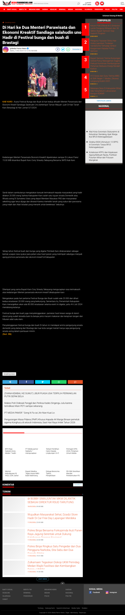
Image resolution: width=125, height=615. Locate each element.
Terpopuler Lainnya (104, 110)
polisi (120, 9)
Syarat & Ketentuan (63, 608)
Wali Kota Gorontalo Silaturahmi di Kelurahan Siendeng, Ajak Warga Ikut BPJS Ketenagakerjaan (104, 144)
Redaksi (87, 608)
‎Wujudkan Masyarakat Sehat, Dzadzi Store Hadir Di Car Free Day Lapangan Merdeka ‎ (54, 519)
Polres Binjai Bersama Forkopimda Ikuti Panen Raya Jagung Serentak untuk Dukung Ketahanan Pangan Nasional (52, 537)
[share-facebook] (58, 49)
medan (79, 9)
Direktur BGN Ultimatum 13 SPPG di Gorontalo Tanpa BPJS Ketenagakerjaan (103, 154)
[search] (57, 3)
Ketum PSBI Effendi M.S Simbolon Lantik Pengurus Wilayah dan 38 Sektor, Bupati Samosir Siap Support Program (107, 30)
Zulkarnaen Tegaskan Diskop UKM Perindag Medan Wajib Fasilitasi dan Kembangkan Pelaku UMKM (53, 567)
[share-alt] (10, 382)
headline (59, 9)
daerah (50, 9)
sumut (5, 599)
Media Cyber (77, 608)
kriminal (70, 9)
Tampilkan (78, 484)
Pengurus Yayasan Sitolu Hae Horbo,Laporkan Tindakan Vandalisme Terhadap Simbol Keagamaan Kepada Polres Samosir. (107, 49)
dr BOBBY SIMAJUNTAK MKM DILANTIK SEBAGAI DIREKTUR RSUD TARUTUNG (54, 503)
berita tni (25, 9)
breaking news (38, 9)
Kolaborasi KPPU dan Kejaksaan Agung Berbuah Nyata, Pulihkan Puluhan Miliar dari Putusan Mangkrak (103, 166)
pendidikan (110, 9)
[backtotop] (62, 584)
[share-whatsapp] (68, 49)
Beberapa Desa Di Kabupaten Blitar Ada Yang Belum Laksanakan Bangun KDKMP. (106, 101)
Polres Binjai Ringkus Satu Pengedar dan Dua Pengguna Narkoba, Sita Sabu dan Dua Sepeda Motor (54, 551)
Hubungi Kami (48, 608)
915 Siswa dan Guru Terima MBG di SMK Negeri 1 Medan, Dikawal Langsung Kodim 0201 (107, 86)
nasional (88, 9)
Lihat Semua (42, 579)
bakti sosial (13, 9)
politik (68, 596)
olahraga (99, 9)
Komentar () (77, 49)
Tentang (38, 608)
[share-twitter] (63, 49)
